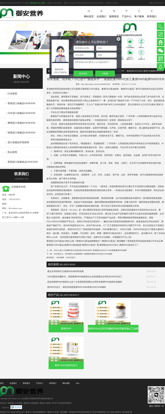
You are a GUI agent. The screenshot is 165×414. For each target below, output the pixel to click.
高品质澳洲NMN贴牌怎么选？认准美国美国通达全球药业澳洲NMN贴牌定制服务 (84, 282)
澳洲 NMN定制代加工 (66, 365)
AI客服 (105, 73)
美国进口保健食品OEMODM (23, 162)
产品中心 (126, 13)
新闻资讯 (114, 13)
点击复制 (25, 398)
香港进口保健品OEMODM (21, 103)
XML (78, 383)
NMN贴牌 (60, 257)
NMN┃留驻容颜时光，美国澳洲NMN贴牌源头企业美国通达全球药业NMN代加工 (84, 276)
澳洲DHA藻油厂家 (46, 403)
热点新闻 (12, 152)
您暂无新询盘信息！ (157, 3)
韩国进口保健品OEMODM (21, 132)
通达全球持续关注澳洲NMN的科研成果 (65, 271)
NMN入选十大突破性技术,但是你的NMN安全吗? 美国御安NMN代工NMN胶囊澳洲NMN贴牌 (90, 250)
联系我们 (152, 13)
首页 (2, 383)
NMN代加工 (71, 257)
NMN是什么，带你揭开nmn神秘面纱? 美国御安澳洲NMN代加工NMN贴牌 (83, 254)
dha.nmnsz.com (15, 208)
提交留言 (83, 73)
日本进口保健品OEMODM (21, 113)
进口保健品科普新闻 (18, 142)
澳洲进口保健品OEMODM (21, 123)
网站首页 (89, 13)
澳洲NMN (66, 328)
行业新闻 (12, 93)
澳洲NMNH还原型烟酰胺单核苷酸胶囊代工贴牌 (113, 328)
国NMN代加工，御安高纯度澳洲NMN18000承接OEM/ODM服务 (76, 287)
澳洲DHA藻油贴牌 (31, 403)
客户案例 (139, 13)
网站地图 (66, 383)
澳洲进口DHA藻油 (38, 3)
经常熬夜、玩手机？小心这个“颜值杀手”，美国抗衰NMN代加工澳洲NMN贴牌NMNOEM (128, 71)
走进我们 (101, 13)
